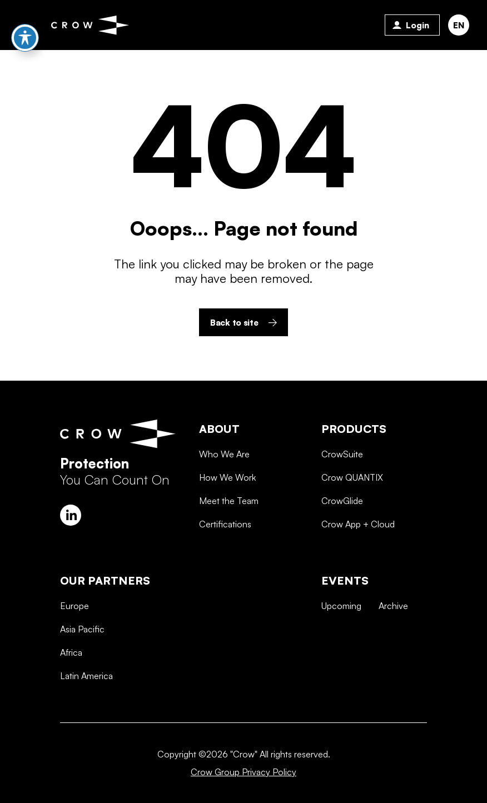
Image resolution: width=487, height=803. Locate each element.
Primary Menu (23, 25)
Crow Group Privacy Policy (243, 771)
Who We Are (224, 491)
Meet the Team (229, 539)
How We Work (227, 515)
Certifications (225, 562)
